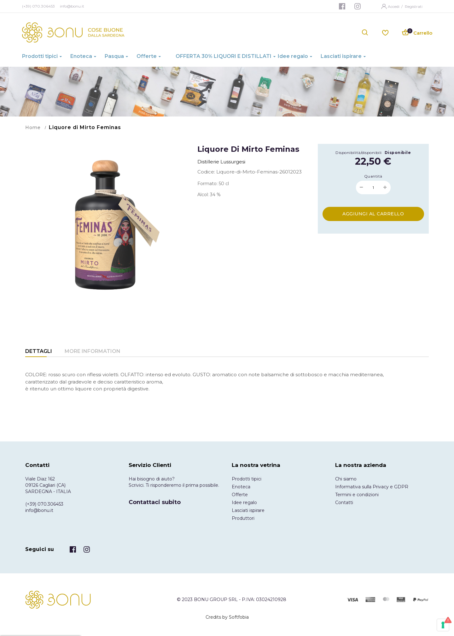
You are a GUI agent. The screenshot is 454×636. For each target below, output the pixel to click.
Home (33, 127)
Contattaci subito (155, 502)
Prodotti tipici (246, 479)
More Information (92, 351)
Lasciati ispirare (248, 510)
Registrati (413, 6)
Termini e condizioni (357, 494)
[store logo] (73, 32)
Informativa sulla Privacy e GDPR (371, 487)
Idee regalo (244, 502)
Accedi (394, 6)
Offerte (240, 494)
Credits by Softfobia (227, 617)
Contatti (344, 502)
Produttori (243, 518)
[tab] (38, 351)
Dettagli (38, 351)
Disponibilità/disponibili (358, 152)
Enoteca (241, 487)
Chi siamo (346, 479)
